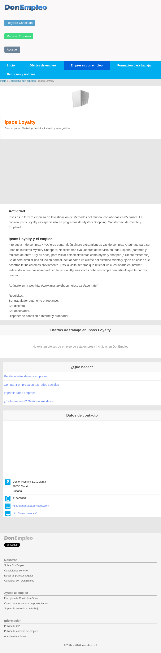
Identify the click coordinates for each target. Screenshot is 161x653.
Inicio (11, 65)
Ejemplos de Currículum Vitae (21, 598)
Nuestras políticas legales (18, 575)
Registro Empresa (19, 36)
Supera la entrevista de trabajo (21, 608)
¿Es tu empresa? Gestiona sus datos (29, 401)
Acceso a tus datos (15, 636)
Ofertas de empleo (43, 65)
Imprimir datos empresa (20, 393)
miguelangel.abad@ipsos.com (31, 505)
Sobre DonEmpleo (14, 565)
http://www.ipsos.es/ (24, 513)
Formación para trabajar (134, 65)
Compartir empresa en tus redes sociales (31, 384)
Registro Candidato (20, 23)
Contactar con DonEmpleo (19, 580)
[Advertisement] (80, 172)
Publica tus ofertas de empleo (21, 631)
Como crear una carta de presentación (26, 603)
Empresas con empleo (87, 65)
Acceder (12, 49)
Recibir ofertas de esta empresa (25, 376)
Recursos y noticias (21, 74)
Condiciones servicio (16, 570)
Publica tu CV (12, 626)
